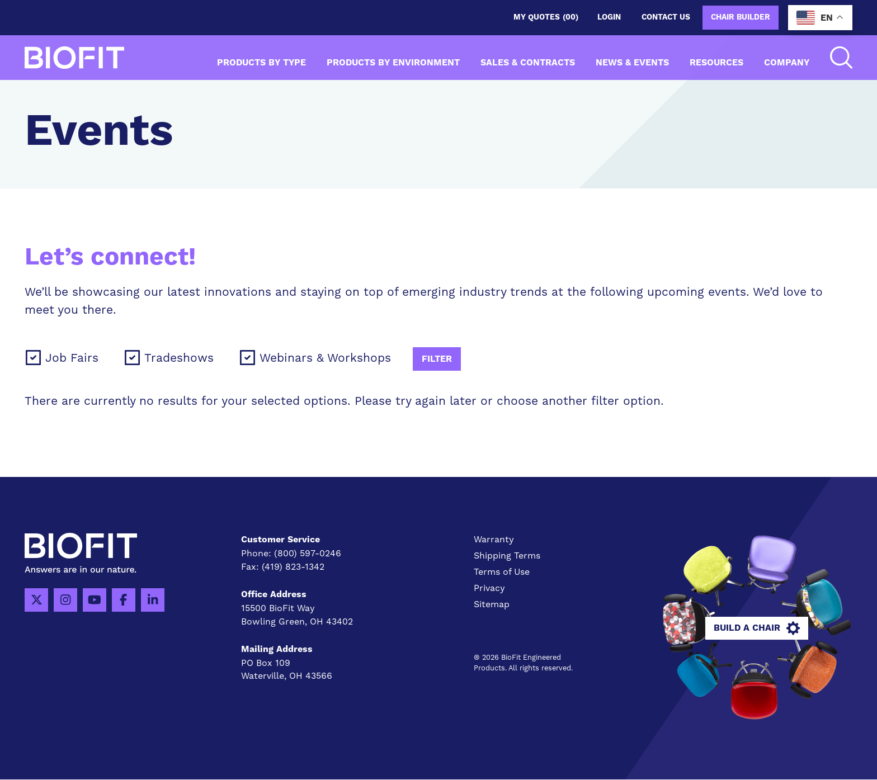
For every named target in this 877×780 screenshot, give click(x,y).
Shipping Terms (507, 555)
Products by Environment (393, 62)
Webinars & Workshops (325, 358)
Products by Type (261, 62)
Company (786, 62)
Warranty (494, 539)
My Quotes (545, 17)
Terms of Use (502, 571)
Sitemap (492, 604)
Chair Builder (740, 17)
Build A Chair (757, 628)
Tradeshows (179, 358)
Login (609, 17)
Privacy (489, 588)
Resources (716, 62)
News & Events (632, 62)
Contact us (666, 17)
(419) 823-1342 (293, 566)
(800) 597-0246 (307, 553)
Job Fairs (71, 358)
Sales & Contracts (527, 62)
